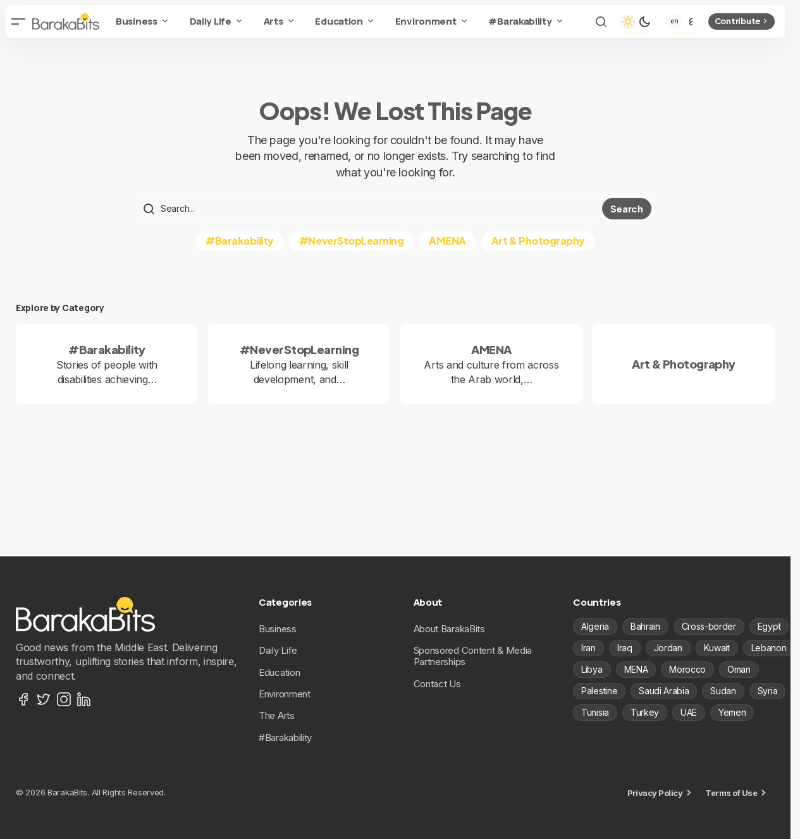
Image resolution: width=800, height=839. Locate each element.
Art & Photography (538, 240)
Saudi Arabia (664, 690)
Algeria (595, 626)
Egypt (769, 626)
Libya (591, 669)
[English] (674, 21)
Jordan (668, 647)
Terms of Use (731, 793)
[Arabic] (691, 21)
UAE (688, 712)
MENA (636, 669)
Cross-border (709, 626)
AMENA (447, 240)
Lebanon (769, 647)
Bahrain (645, 626)
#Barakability (240, 240)
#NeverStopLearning (351, 240)
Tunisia (595, 712)
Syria (767, 690)
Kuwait (717, 647)
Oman (739, 669)
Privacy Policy (655, 793)
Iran (588, 647)
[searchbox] (370, 208)
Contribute (742, 21)
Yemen (732, 712)
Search (626, 208)
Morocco (687, 669)
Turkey (645, 712)
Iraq (624, 647)
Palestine (599, 690)
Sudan (722, 690)
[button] (18, 21)
